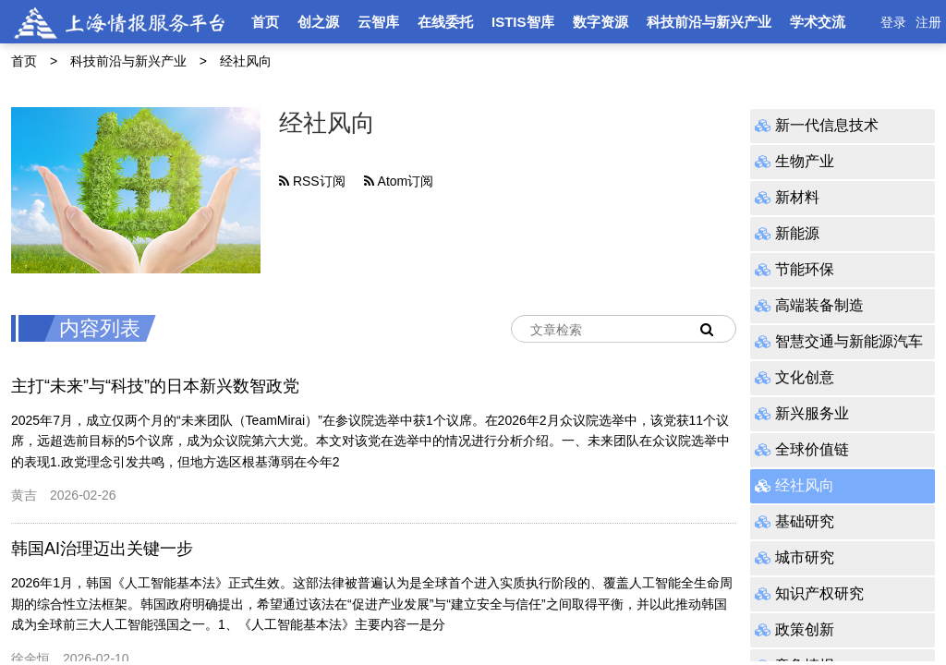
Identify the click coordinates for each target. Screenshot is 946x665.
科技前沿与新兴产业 (709, 22)
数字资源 (600, 22)
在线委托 (445, 22)
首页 (265, 22)
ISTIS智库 (522, 22)
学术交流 (817, 22)
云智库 (378, 22)
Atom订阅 (399, 181)
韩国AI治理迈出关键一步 (102, 548)
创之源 (318, 22)
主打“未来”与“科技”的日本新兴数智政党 (155, 386)
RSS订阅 (312, 181)
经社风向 (246, 61)
